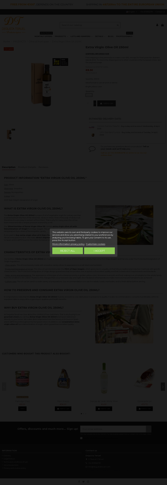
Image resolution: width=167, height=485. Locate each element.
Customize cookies (95, 244)
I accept (99, 250)
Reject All (67, 250)
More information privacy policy (68, 244)
